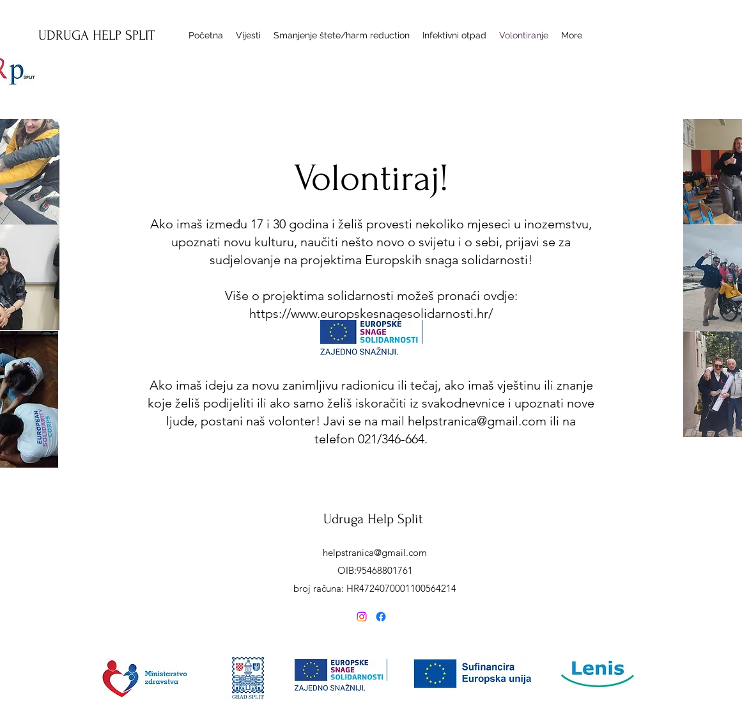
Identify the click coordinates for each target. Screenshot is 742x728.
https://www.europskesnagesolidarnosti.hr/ (371, 313)
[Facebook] (381, 616)
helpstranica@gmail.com (477, 421)
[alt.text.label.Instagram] (361, 616)
